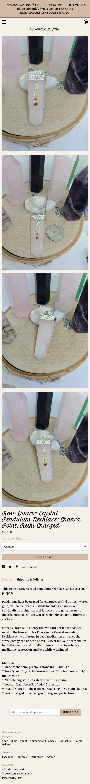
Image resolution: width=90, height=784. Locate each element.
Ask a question (30, 567)
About (23, 740)
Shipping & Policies (30, 579)
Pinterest (22, 756)
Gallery (6, 744)
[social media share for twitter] (10, 567)
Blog (14, 740)
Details (7, 579)
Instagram (37, 756)
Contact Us (65, 740)
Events (78, 740)
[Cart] (86, 22)
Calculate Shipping (15, 538)
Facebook (8, 756)
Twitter (50, 756)
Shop (5, 740)
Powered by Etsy (12, 777)
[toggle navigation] (4, 22)
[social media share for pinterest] (17, 567)
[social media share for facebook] (3, 567)
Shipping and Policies (43, 740)
